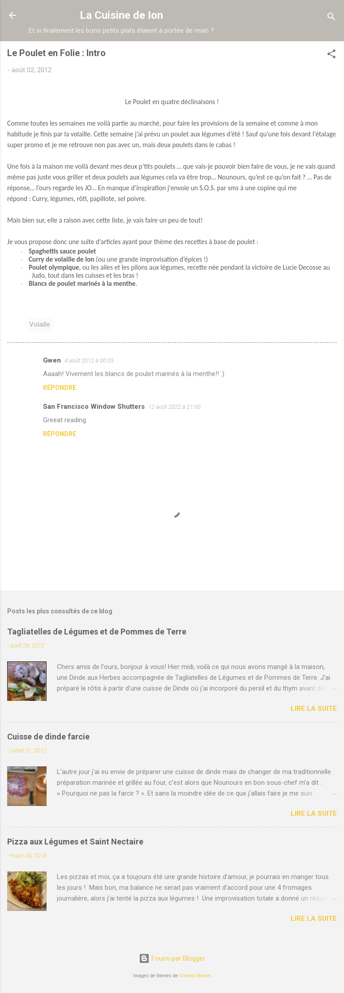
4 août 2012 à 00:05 (89, 360)
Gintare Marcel (195, 976)
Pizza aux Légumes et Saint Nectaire (75, 841)
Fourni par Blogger (172, 958)
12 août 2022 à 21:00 (174, 406)
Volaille (39, 324)
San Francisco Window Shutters (94, 406)
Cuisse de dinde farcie (48, 736)
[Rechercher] (331, 18)
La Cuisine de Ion (121, 15)
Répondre (59, 387)
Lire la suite (314, 708)
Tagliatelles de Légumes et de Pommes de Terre (96, 631)
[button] (331, 55)
